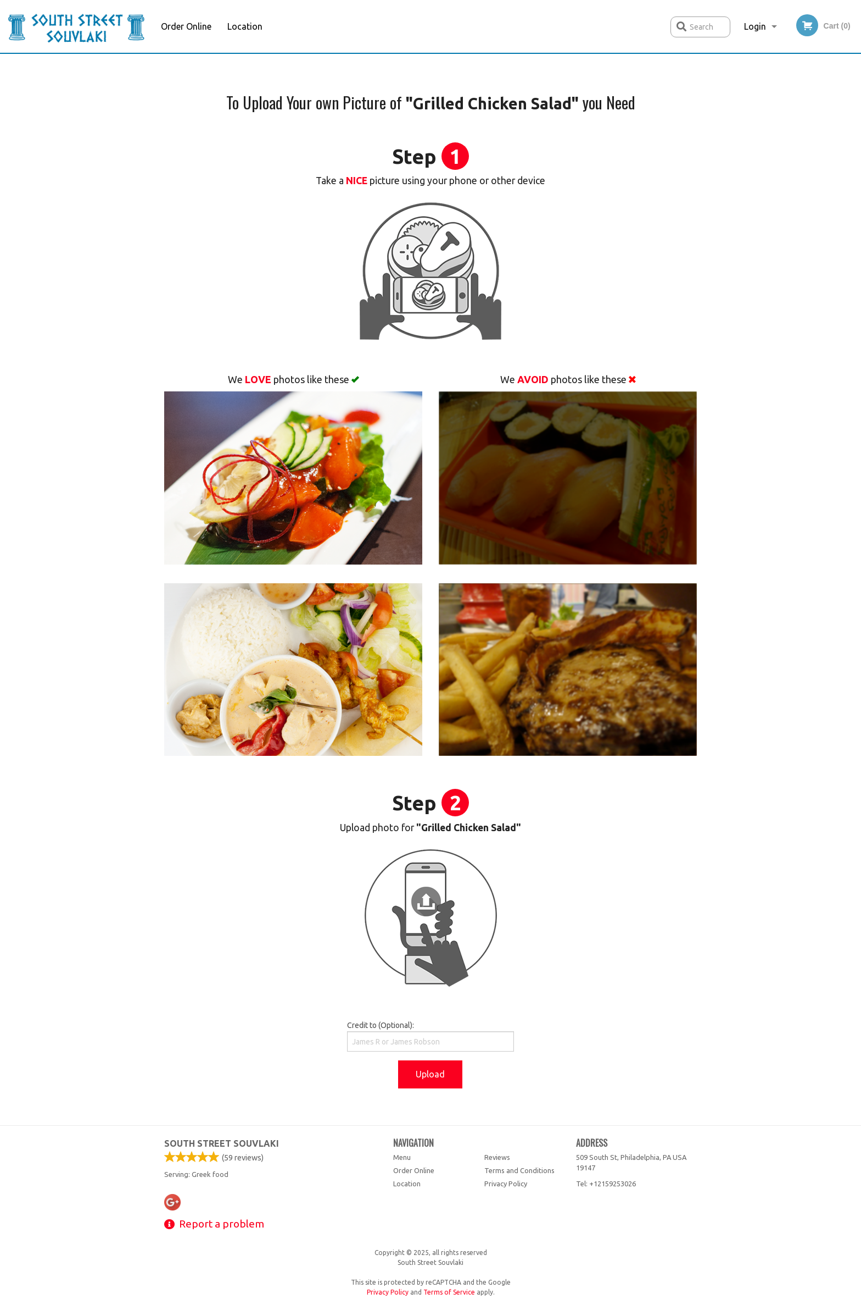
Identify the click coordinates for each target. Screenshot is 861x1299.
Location (244, 26)
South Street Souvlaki (221, 1143)
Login (755, 26)
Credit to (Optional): (430, 1036)
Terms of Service (449, 1292)
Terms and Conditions (519, 1170)
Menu (402, 1157)
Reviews (497, 1157)
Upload (430, 1074)
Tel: (606, 1183)
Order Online (186, 26)
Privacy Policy (505, 1183)
